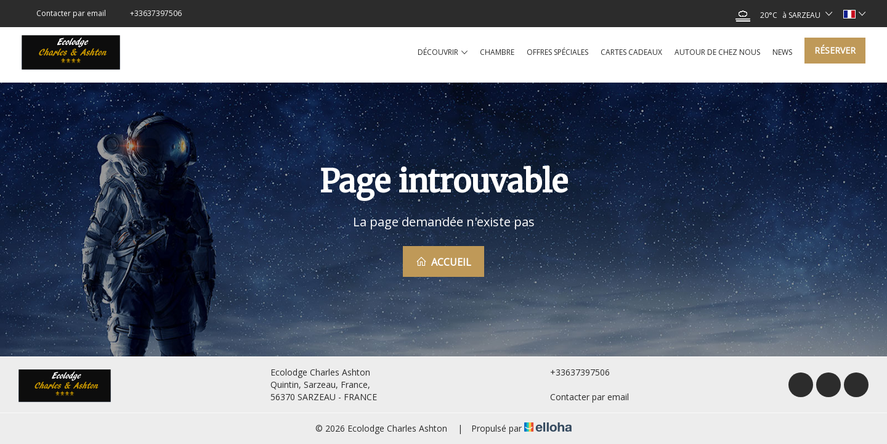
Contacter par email (582, 397)
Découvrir (443, 52)
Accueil (443, 262)
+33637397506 (573, 372)
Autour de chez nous (717, 52)
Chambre (497, 52)
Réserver (835, 50)
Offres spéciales (557, 52)
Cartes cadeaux (631, 52)
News (782, 52)
